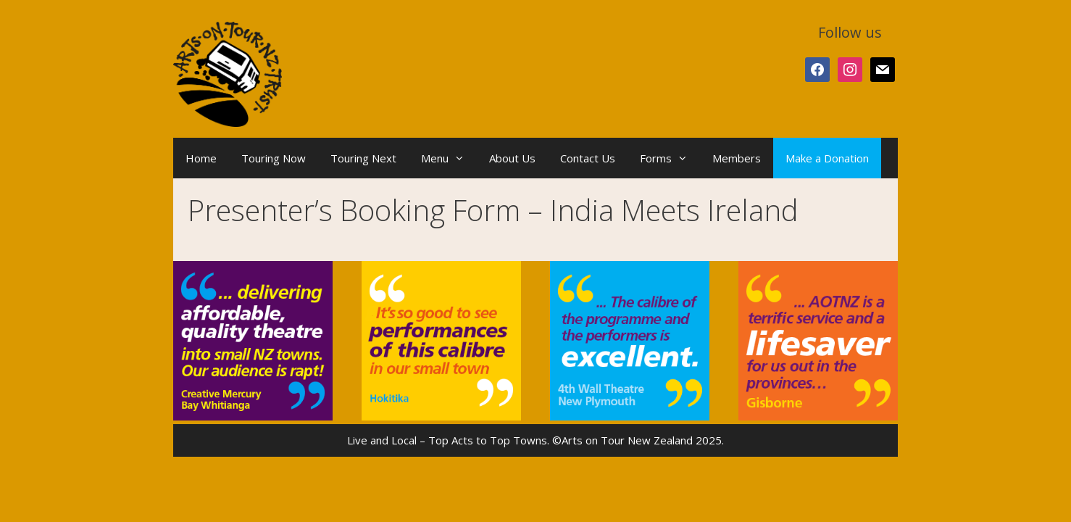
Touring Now (273, 158)
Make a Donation (827, 158)
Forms (670, 158)
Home (201, 158)
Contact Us (587, 158)
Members (736, 158)
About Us (512, 158)
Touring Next (363, 158)
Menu (449, 158)
